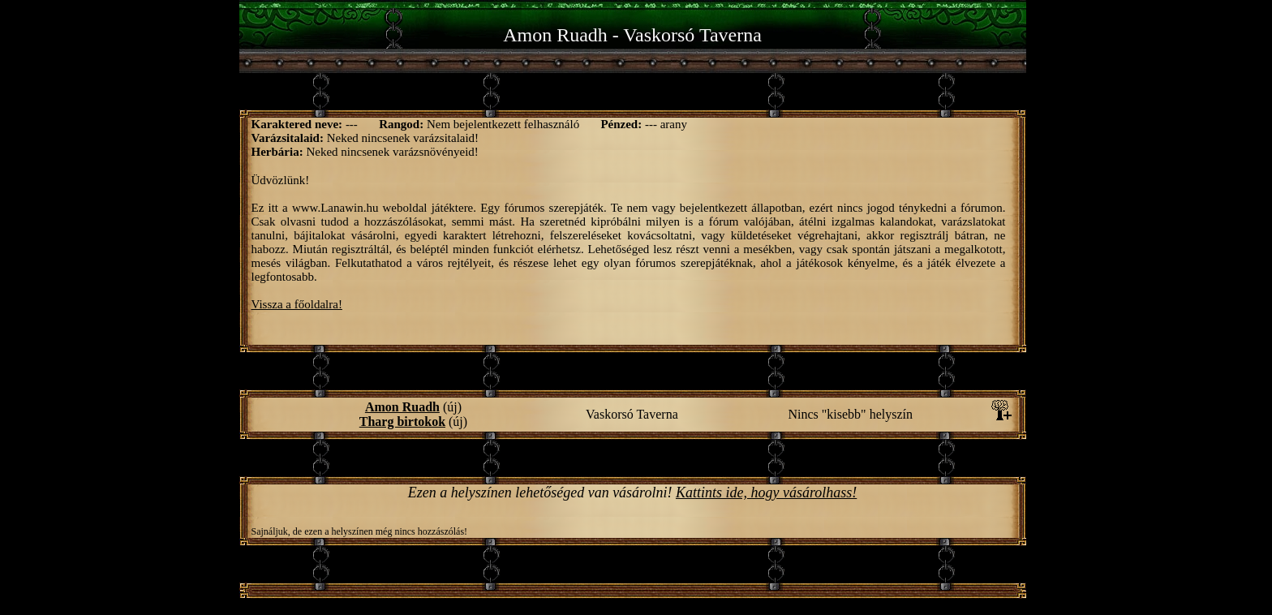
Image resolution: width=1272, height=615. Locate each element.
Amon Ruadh (402, 407)
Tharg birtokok (402, 421)
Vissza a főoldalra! (296, 304)
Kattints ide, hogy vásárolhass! (766, 492)
